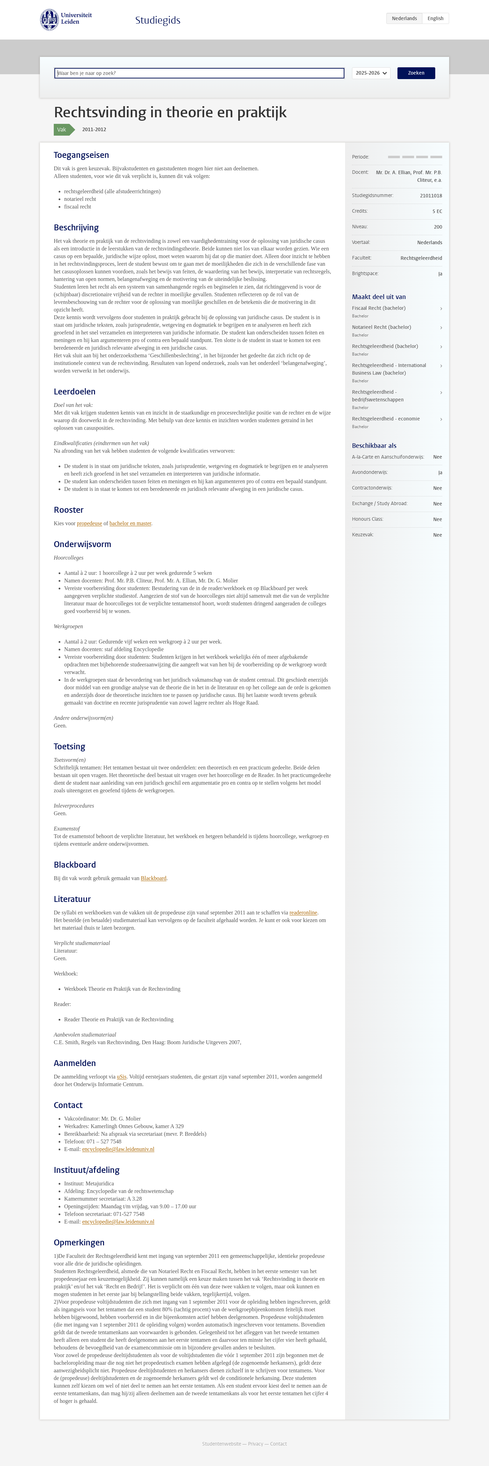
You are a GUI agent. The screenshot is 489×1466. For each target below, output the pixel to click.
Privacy (255, 1444)
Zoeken (416, 73)
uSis (122, 1077)
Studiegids (158, 20)
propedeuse (89, 523)
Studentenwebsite (221, 1444)
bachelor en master (130, 523)
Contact (278, 1444)
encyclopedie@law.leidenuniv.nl (118, 1149)
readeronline (303, 912)
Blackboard (153, 878)
